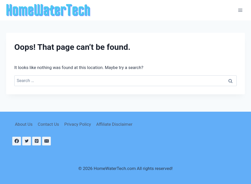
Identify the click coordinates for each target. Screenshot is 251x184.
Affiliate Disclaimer (114, 124)
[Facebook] (16, 141)
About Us (23, 124)
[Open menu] (240, 10)
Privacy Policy (77, 124)
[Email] (46, 141)
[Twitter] (26, 141)
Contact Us (48, 124)
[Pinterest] (36, 141)
